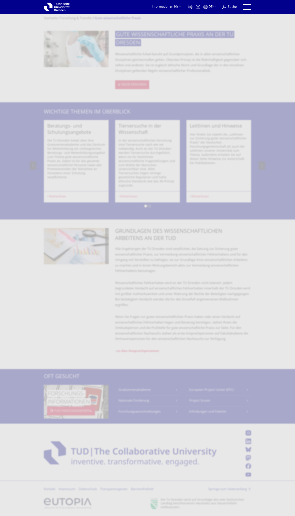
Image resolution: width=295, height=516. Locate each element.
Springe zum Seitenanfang (227, 489)
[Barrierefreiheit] (198, 7)
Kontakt (49, 489)
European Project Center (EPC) (211, 390)
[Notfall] (190, 7)
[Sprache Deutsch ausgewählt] (209, 7)
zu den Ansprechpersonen (138, 351)
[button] (145, 206)
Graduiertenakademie (134, 390)
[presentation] (33, 165)
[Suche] (229, 7)
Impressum (67, 489)
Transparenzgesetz (114, 489)
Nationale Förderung (133, 400)
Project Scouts (199, 400)
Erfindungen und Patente (207, 411)
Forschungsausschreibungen (139, 411)
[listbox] (147, 165)
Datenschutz (88, 489)
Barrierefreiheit (142, 489)
